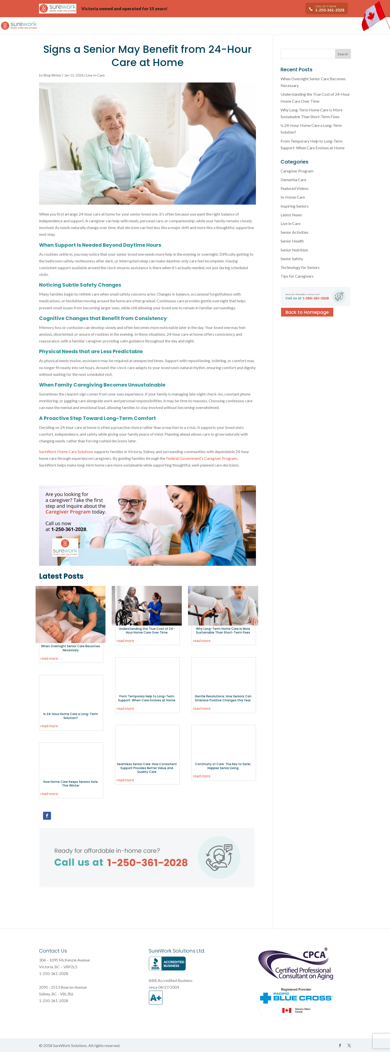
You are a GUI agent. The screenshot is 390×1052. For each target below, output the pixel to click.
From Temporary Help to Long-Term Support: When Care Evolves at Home (146, 698)
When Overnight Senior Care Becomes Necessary (70, 648)
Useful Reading (284, 26)
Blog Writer (52, 75)
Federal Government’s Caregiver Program (201, 458)
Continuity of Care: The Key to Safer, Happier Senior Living (223, 766)
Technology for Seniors (300, 267)
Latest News (291, 214)
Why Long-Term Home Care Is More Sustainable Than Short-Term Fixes (223, 631)
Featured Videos (294, 188)
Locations (215, 26)
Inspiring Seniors (295, 206)
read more (49, 658)
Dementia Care (293, 179)
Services (107, 26)
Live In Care (95, 75)
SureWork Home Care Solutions (66, 451)
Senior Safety (292, 258)
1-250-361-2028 (329, 10)
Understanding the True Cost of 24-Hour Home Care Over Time (147, 631)
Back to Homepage (307, 312)
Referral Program (247, 26)
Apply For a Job (135, 26)
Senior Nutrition (294, 249)
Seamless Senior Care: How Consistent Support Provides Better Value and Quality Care (147, 768)
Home (87, 26)
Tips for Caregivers (297, 276)
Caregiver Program (297, 170)
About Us (164, 26)
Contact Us (189, 26)
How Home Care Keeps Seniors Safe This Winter (70, 784)
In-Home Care (293, 197)
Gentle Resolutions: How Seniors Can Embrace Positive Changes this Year (223, 698)
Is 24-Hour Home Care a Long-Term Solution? (70, 716)
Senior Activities (294, 232)
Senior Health (292, 241)
